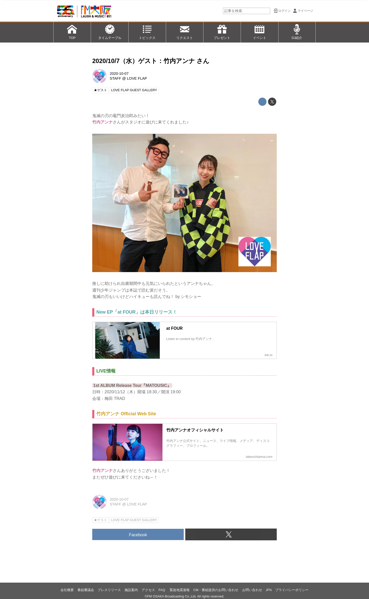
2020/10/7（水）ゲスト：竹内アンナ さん (150, 60)
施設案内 (131, 590)
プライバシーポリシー (292, 590)
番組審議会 (85, 590)
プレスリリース (109, 590)
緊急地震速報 (180, 590)
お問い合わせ (252, 590)
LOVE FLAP (137, 78)
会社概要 (67, 590)
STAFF (115, 78)
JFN (269, 590)
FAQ (162, 590)
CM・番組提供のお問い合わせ (215, 590)
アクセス (148, 590)
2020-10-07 (119, 73)
